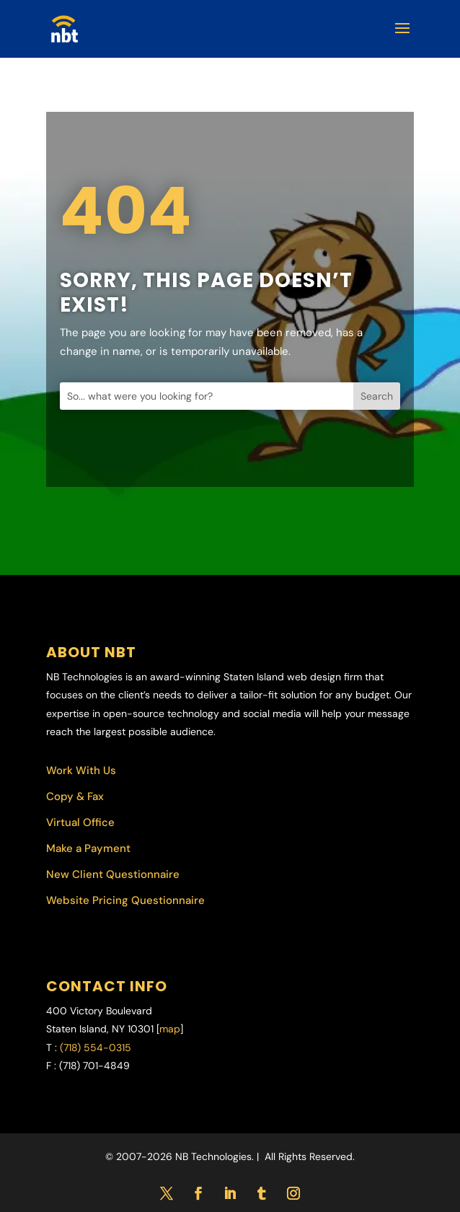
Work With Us (81, 770)
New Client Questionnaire (113, 874)
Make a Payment (88, 848)
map (169, 1028)
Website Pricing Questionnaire (125, 900)
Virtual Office (80, 822)
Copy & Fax (75, 796)
